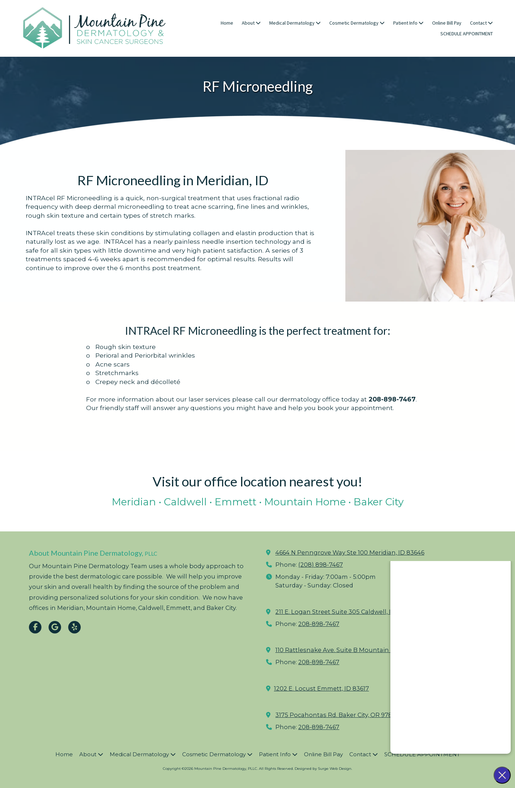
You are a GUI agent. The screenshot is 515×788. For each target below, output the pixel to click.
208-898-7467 (318, 623)
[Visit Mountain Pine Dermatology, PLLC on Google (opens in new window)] (55, 627)
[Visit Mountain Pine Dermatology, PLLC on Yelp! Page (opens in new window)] (74, 627)
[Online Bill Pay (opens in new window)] (447, 23)
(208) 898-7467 (320, 564)
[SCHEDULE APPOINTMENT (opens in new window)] (466, 34)
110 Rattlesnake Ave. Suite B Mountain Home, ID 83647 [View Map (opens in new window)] (356, 649)
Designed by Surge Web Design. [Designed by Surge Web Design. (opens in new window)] (323, 768)
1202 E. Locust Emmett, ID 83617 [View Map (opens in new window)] (321, 688)
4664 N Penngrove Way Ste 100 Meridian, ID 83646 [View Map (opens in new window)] (349, 552)
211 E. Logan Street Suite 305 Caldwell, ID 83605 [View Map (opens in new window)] (345, 611)
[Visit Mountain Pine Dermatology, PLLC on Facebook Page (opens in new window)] (35, 627)
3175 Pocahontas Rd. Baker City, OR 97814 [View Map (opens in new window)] (336, 714)
